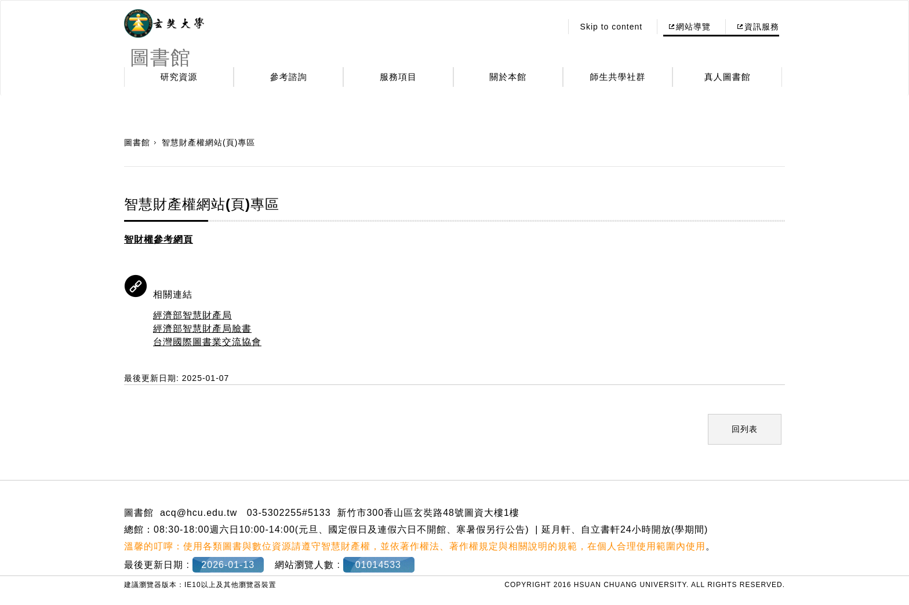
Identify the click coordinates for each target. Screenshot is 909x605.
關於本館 (507, 77)
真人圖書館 (727, 77)
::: (549, 26)
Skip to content (611, 26)
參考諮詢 (288, 77)
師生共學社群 (618, 77)
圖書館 (137, 142)
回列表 (745, 429)
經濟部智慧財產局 (192, 315)
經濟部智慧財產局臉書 (202, 328)
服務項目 (398, 77)
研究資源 (179, 77)
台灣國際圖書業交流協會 (207, 342)
